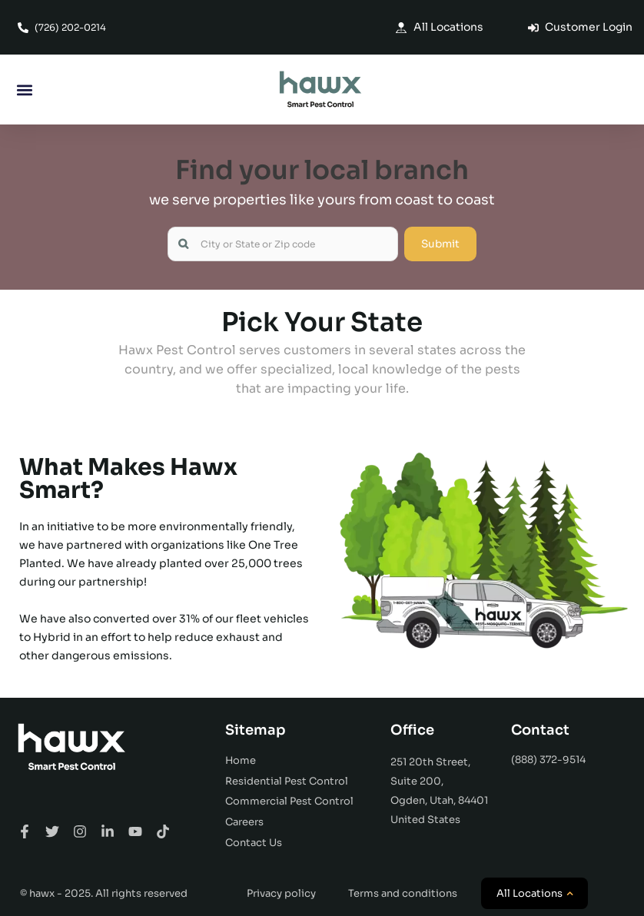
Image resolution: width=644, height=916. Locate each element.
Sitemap (255, 730)
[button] (24, 89)
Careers (244, 821)
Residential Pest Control (286, 781)
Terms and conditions (402, 893)
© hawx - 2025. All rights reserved (104, 893)
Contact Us (253, 842)
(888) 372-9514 (548, 759)
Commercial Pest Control (289, 801)
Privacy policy (281, 893)
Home (240, 760)
